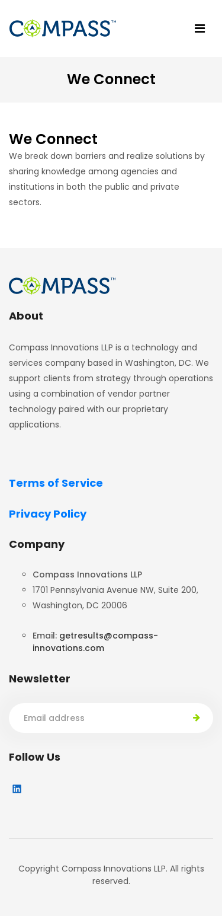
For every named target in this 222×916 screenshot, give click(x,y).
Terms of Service (56, 482)
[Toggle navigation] (200, 28)
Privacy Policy (47, 513)
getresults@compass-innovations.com (95, 642)
